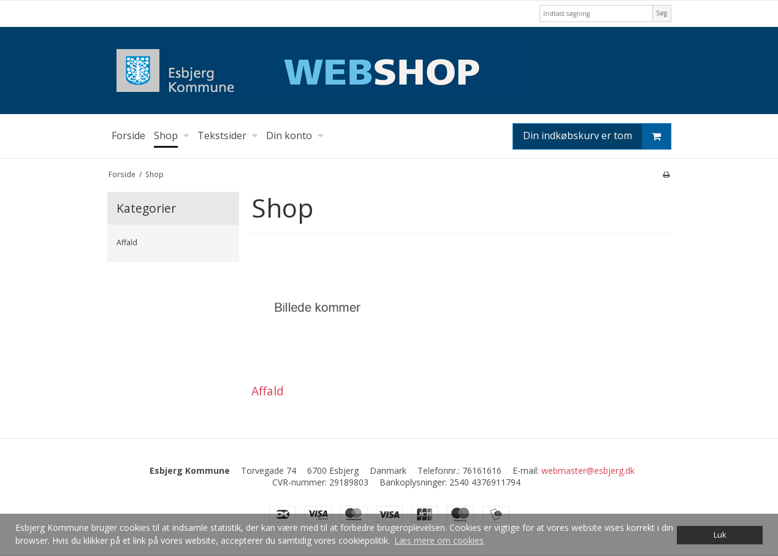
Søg (661, 13)
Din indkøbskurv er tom (597, 136)
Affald (126, 242)
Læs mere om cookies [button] (439, 540)
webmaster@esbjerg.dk (588, 470)
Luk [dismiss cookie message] (720, 535)
